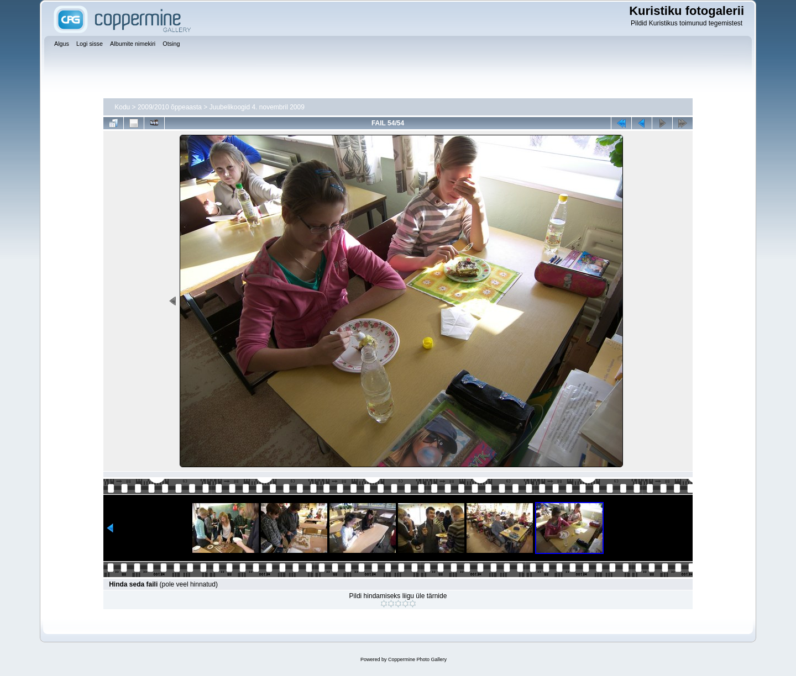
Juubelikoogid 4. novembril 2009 (257, 107)
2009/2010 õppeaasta (170, 107)
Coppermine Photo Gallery (417, 659)
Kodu (122, 107)
